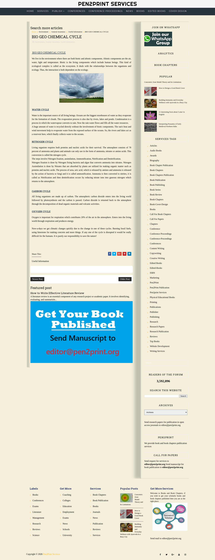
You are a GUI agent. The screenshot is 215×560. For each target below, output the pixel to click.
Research (154, 322)
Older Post (125, 279)
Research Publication (159, 331)
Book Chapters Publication (162, 175)
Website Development (159, 346)
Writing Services (157, 351)
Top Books (155, 341)
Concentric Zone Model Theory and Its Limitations (162, 82)
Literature (36, 512)
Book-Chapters (156, 199)
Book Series (155, 190)
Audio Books (156, 150)
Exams (35, 506)
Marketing (154, 278)
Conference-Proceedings (161, 238)
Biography (154, 160)
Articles (153, 146)
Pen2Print (154, 282)
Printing (153, 302)
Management (38, 518)
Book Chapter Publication (161, 165)
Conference (155, 229)
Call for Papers (157, 219)
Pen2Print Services (107, 3)
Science (35, 535)
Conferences (76, 11)
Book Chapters (156, 170)
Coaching (67, 495)
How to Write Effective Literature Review (57, 293)
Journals (96, 512)
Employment (68, 512)
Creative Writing (157, 258)
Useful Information (75, 32)
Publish (57, 11)
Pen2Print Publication (159, 287)
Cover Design (178, 11)
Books (140, 11)
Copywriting (155, 253)
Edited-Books (156, 268)
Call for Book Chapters (160, 214)
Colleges (66, 500)
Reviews (154, 336)
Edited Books (157, 11)
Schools (66, 529)
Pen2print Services (158, 292)
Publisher (154, 312)
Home (30, 11)
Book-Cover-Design (159, 204)
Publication (98, 523)
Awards (153, 155)
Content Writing (157, 248)
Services (43, 11)
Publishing (154, 317)
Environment (43, 32)
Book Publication (157, 180)
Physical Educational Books (162, 297)
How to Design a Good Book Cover (172, 88)
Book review (156, 194)
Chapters (154, 224)
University (67, 535)
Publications (155, 307)
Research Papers (157, 326)
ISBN (152, 273)
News (129, 11)
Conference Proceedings (106, 11)
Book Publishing (157, 185)
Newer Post (37, 279)
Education (67, 506)
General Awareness (58, 32)
